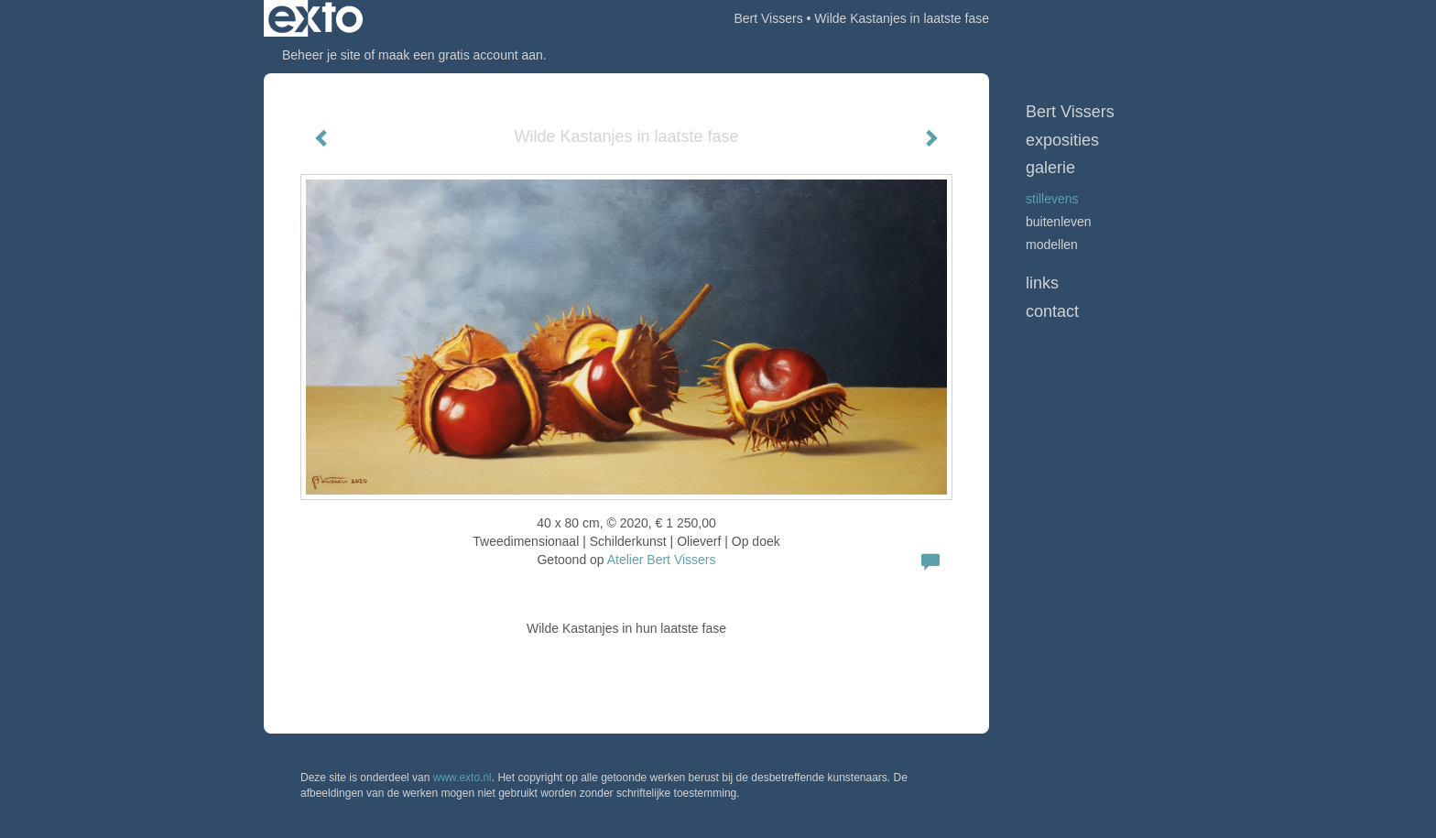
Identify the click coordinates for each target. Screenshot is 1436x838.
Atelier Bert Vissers (661, 559)
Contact (1052, 311)
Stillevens (1052, 198)
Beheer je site (321, 55)
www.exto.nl (462, 777)
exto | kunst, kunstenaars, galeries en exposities (315, 18)
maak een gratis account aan (460, 55)
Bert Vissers (768, 18)
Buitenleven (1059, 221)
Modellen (1052, 244)
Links (1042, 283)
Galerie (1050, 167)
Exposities (1062, 140)
